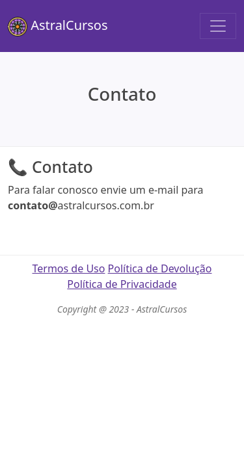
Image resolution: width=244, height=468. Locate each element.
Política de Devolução (160, 268)
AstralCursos (58, 26)
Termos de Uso (68, 268)
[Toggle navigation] (218, 26)
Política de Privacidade (121, 284)
